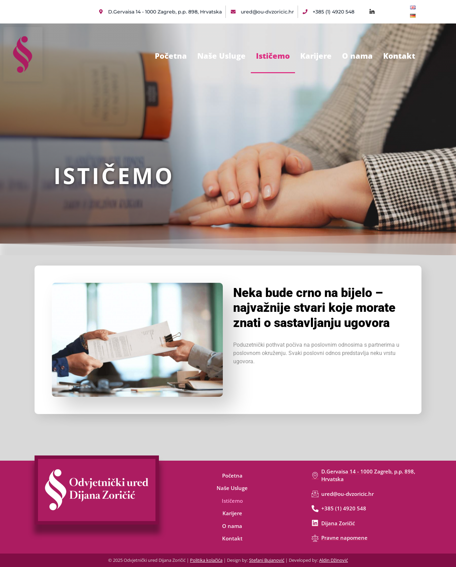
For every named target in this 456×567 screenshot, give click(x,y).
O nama (357, 55)
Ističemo (273, 55)
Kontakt (399, 55)
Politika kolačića (206, 560)
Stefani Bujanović (266, 560)
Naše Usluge (221, 55)
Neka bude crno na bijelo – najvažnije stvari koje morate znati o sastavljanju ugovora (314, 308)
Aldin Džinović (333, 560)
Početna (171, 55)
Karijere (316, 55)
